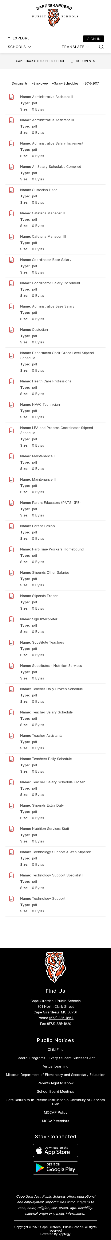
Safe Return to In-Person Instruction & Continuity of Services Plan (55, 1102)
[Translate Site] (75, 47)
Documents (85, 61)
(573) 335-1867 (61, 1018)
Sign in (94, 39)
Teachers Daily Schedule (52, 759)
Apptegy (65, 1234)
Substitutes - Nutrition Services (57, 666)
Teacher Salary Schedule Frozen (58, 782)
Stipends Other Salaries (51, 572)
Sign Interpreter (45, 619)
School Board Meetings (55, 1091)
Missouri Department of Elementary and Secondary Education (55, 1075)
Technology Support (48, 898)
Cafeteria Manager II (48, 213)
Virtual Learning (55, 1066)
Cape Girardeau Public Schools (41, 61)
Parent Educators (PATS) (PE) (56, 503)
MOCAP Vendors (55, 1121)
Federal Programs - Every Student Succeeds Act (55, 1058)
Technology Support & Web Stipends (61, 852)
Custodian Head (44, 190)
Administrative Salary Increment (57, 143)
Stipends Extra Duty (48, 805)
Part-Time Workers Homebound (58, 549)
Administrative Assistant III (53, 120)
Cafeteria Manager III (49, 236)
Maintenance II (44, 479)
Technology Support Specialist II (58, 875)
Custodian (40, 329)
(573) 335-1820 (59, 1024)
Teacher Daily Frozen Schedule (57, 689)
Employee (41, 83)
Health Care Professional (52, 381)
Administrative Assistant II (52, 97)
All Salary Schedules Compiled (56, 166)
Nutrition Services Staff (50, 829)
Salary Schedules (66, 83)
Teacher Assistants (47, 735)
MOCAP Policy (55, 1112)
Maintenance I (43, 456)
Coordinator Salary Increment (56, 283)
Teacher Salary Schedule (52, 712)
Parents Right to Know (55, 1083)
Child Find (55, 1049)
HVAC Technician (46, 404)
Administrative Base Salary (53, 306)
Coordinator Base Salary (51, 260)
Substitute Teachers (48, 642)
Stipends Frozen (45, 596)
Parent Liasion (43, 526)
